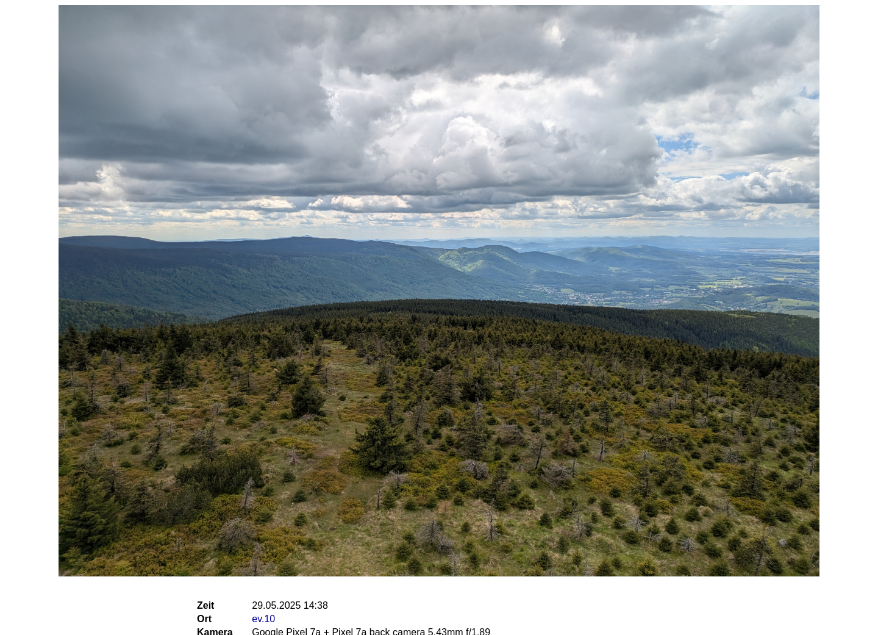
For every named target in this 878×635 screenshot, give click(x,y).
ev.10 (263, 619)
